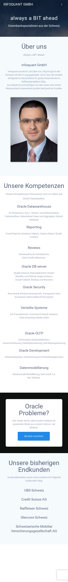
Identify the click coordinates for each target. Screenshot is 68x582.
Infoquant (18, 4)
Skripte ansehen (33, 436)
